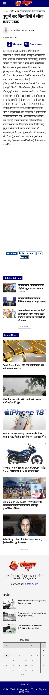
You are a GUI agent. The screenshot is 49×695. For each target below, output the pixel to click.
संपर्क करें (25, 684)
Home (5, 11)
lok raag (31, 253)
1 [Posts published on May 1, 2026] (31, 650)
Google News (36, 44)
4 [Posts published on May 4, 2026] (6, 655)
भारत (39, 253)
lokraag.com (31, 583)
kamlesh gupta (27, 30)
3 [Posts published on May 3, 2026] (43, 650)
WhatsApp (17, 44)
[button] (4, 3)
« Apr (23, 674)
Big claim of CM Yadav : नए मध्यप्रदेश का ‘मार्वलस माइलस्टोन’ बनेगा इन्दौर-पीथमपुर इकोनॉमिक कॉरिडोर (22, 505)
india (21, 253)
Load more (25, 326)
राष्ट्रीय (12, 11)
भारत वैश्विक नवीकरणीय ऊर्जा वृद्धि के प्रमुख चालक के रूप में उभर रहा (31, 288)
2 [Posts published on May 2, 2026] (37, 650)
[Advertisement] (24, 174)
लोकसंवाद (24, 257)
